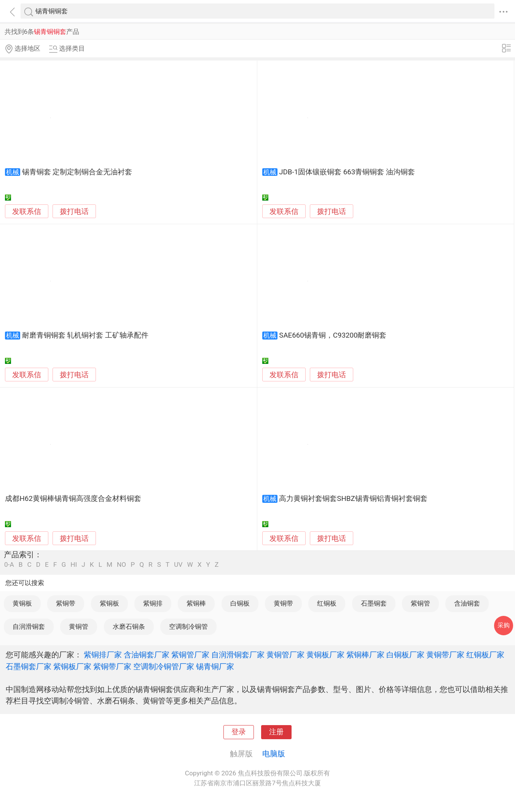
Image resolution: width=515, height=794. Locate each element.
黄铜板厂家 (325, 654)
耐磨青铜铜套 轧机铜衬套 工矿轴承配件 (85, 335)
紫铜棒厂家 (365, 654)
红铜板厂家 (485, 654)
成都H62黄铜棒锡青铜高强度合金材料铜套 (73, 498)
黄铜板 (22, 603)
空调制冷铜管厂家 (163, 666)
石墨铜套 (374, 603)
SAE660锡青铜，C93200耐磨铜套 (332, 335)
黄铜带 (283, 603)
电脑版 (273, 753)
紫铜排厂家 (103, 654)
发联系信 (26, 211)
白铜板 (240, 603)
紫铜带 (65, 603)
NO (121, 564)
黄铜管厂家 (285, 654)
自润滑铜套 (29, 626)
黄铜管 (78, 626)
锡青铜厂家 (215, 666)
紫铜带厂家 (112, 666)
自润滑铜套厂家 (238, 654)
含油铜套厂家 (146, 654)
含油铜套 (467, 603)
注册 (276, 732)
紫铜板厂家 (72, 666)
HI (73, 564)
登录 (238, 732)
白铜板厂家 (405, 654)
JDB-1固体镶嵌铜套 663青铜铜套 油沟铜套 (347, 172)
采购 (503, 625)
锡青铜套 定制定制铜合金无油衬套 (77, 172)
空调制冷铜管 (188, 626)
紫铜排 (153, 603)
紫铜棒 (196, 603)
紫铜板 (109, 603)
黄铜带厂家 (445, 654)
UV (178, 564)
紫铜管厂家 (190, 654)
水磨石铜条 (129, 626)
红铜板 (326, 603)
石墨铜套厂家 (28, 666)
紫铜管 (420, 603)
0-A (9, 564)
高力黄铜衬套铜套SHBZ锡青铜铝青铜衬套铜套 (353, 498)
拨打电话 (74, 211)
